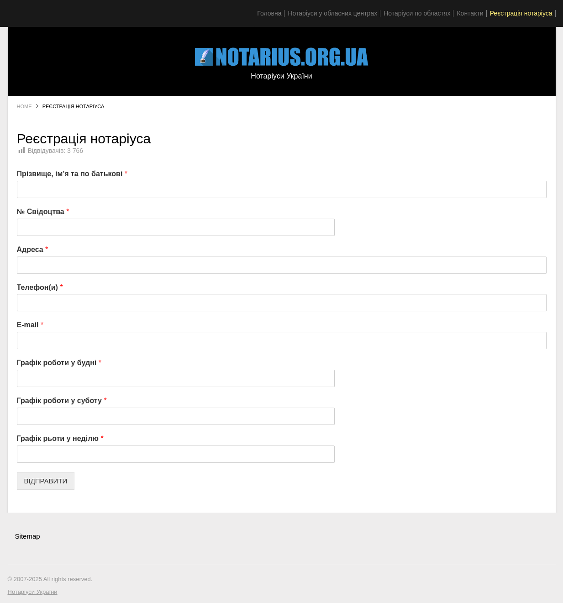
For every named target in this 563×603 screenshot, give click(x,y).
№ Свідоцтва (43, 211)
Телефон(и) (40, 287)
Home (24, 106)
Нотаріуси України (33, 591)
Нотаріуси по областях (417, 13)
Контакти (470, 13)
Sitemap (27, 536)
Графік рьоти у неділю (60, 438)
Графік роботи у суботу (62, 400)
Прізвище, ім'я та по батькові (72, 174)
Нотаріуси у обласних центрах (332, 13)
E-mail (30, 325)
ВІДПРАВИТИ (46, 481)
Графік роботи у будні (59, 363)
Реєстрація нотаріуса (521, 13)
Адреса (32, 249)
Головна (269, 13)
